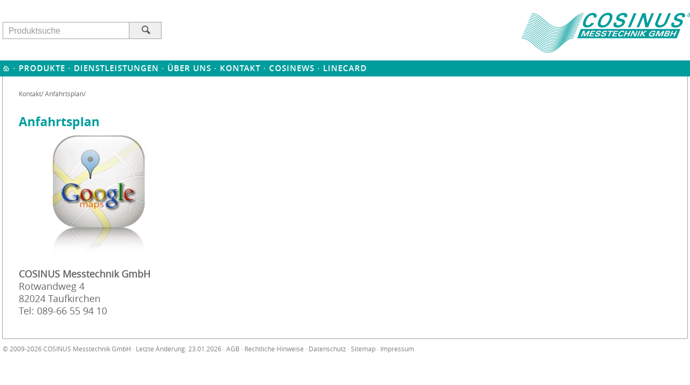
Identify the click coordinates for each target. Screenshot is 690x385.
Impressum (397, 348)
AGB (233, 348)
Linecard (345, 68)
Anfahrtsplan (64, 93)
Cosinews (292, 68)
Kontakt (240, 68)
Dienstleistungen (116, 68)
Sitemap (363, 348)
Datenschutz (327, 348)
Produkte (42, 68)
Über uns (189, 68)
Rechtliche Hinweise (274, 348)
